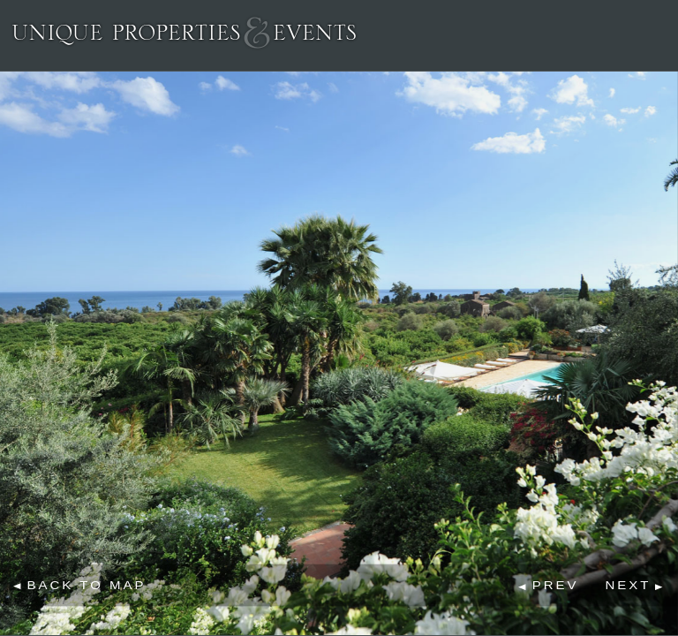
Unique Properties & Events (184, 32)
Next (628, 585)
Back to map (87, 584)
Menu (655, 32)
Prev (555, 585)
